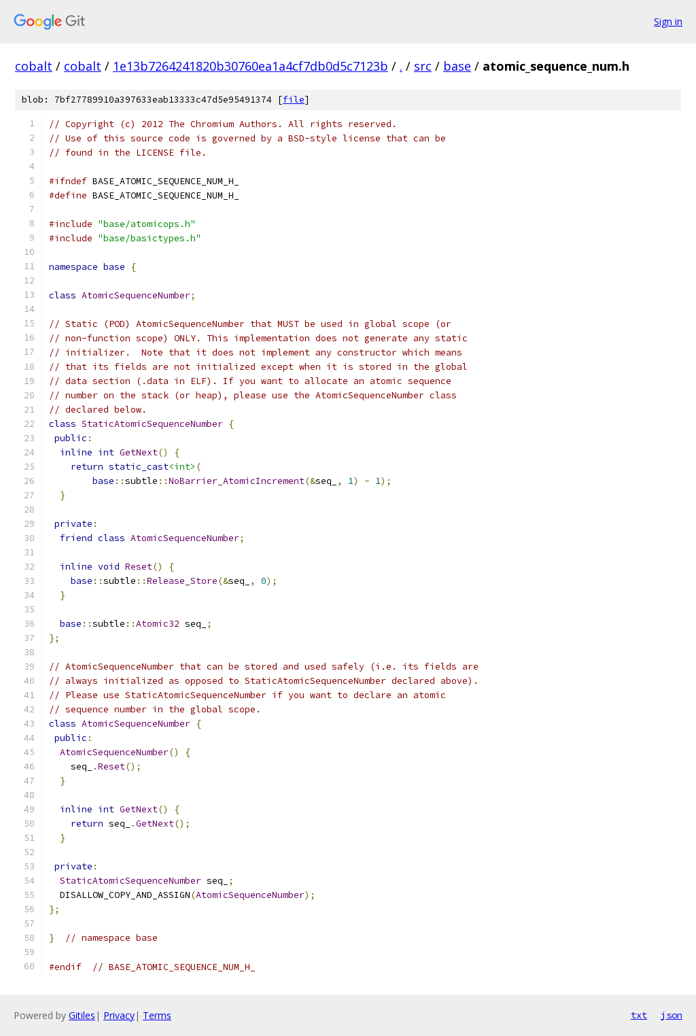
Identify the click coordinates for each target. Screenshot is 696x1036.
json (671, 1015)
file (293, 99)
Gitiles (82, 1015)
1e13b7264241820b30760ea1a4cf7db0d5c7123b (250, 66)
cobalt (33, 66)
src (423, 66)
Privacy (119, 1015)
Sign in (668, 21)
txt (639, 1015)
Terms (157, 1015)
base (457, 66)
